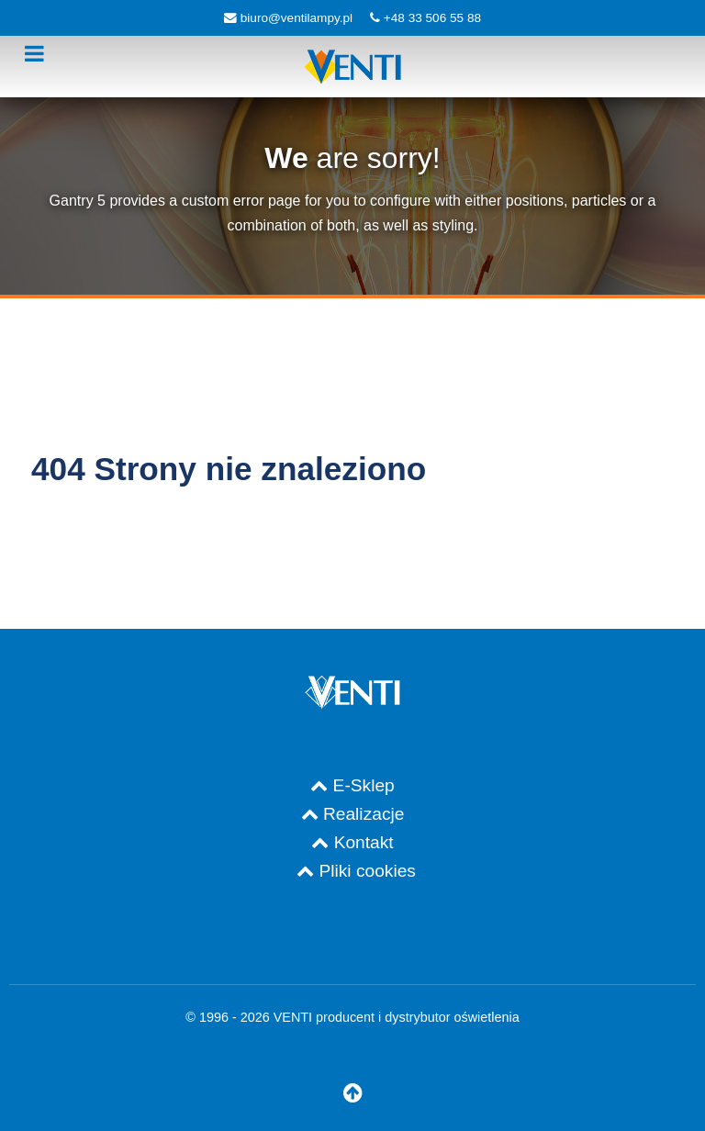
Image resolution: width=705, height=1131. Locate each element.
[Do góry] (353, 1094)
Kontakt (364, 842)
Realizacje (364, 813)
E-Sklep (364, 785)
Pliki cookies (367, 870)
